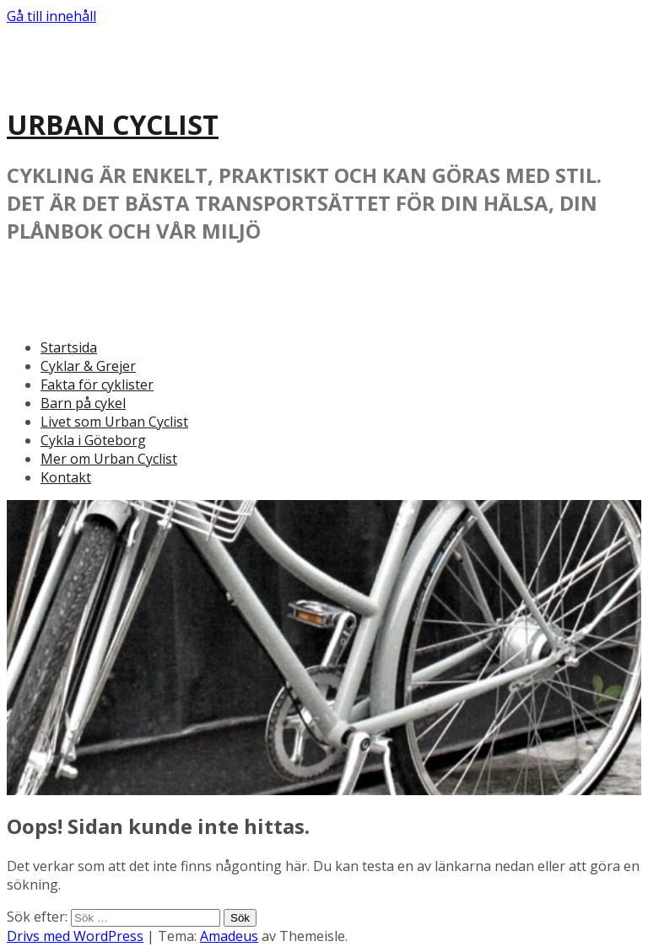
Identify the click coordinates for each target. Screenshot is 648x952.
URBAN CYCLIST (113, 124)
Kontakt (65, 477)
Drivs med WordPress (75, 936)
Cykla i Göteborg (93, 440)
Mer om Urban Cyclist (108, 458)
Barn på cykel (83, 403)
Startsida (68, 347)
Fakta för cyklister (97, 384)
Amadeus (229, 936)
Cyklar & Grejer (88, 366)
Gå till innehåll (51, 16)
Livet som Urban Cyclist (114, 421)
